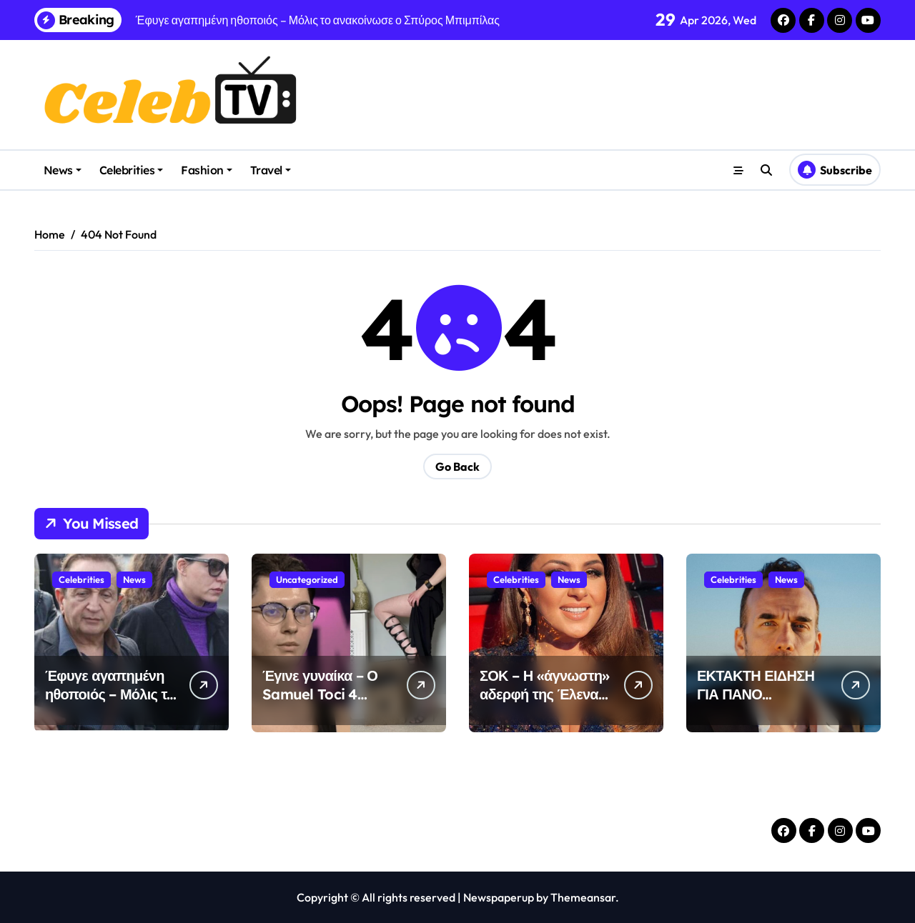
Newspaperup (498, 897)
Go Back (457, 466)
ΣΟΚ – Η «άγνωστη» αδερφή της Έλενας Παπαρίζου (544, 694)
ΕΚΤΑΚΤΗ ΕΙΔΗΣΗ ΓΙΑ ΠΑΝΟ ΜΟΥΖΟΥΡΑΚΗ (755, 694)
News (62, 170)
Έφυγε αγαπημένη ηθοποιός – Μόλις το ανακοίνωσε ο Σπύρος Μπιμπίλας (110, 703)
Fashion (206, 170)
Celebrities (131, 170)
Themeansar (582, 897)
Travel (270, 170)
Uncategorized (307, 579)
